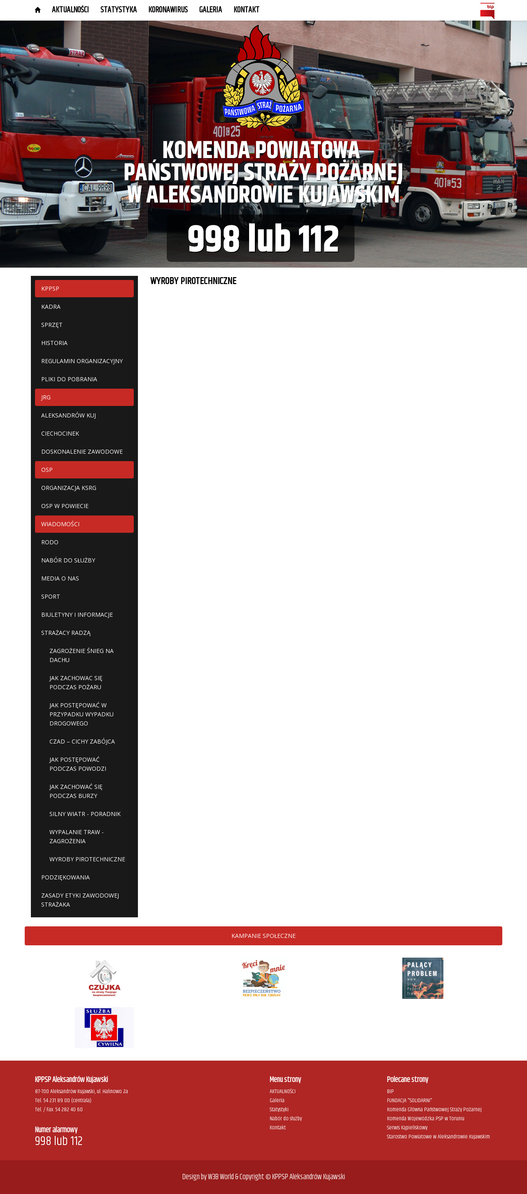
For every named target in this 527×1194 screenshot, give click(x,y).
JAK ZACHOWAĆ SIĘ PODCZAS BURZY (76, 791)
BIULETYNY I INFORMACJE (77, 614)
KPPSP (50, 288)
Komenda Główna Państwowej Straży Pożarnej (434, 1109)
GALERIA (210, 10)
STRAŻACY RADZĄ (66, 633)
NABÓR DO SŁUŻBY (68, 560)
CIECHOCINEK (60, 433)
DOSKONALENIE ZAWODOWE (82, 451)
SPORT (50, 596)
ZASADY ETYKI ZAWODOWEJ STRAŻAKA (80, 899)
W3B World (221, 1177)
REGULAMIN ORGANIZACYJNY (82, 361)
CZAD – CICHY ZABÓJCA (82, 741)
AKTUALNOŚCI (70, 10)
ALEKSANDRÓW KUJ (68, 415)
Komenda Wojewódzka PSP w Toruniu (425, 1118)
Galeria (277, 1100)
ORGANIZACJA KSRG (68, 488)
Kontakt (246, 10)
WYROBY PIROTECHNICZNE (87, 859)
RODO (49, 542)
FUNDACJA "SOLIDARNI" (409, 1100)
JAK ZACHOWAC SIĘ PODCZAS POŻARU (76, 682)
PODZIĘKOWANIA (65, 877)
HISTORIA (54, 343)
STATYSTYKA (118, 10)
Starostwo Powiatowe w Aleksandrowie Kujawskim (438, 1136)
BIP (390, 1091)
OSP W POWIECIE (65, 506)
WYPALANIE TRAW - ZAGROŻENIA (76, 836)
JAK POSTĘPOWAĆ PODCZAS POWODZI (77, 764)
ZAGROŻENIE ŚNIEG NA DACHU (81, 655)
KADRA (51, 306)
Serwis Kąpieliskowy (407, 1127)
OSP (47, 469)
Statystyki (279, 1109)
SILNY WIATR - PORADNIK (85, 814)
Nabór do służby (286, 1118)
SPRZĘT (52, 325)
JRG (46, 397)
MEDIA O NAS (60, 578)
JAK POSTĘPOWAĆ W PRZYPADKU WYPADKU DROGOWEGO (81, 714)
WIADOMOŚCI (60, 524)
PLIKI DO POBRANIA (69, 379)
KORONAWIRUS (168, 10)
